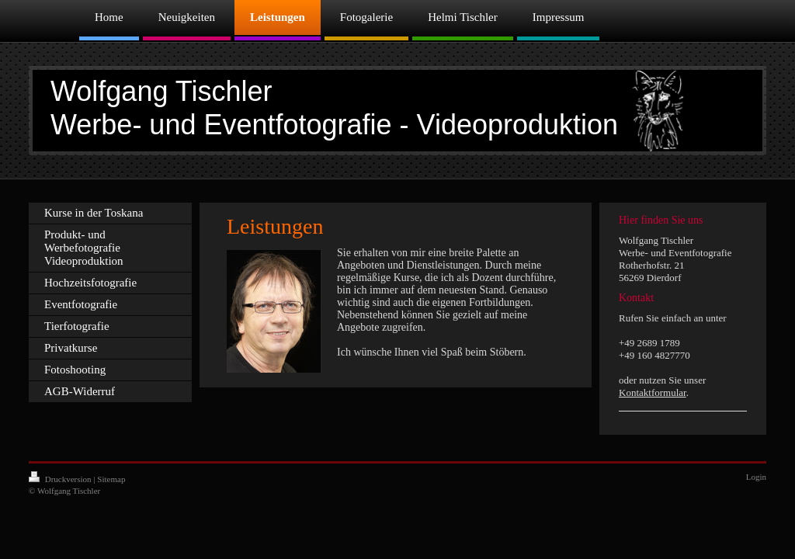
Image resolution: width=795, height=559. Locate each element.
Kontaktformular (652, 392)
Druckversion (61, 479)
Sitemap (111, 479)
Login (756, 476)
